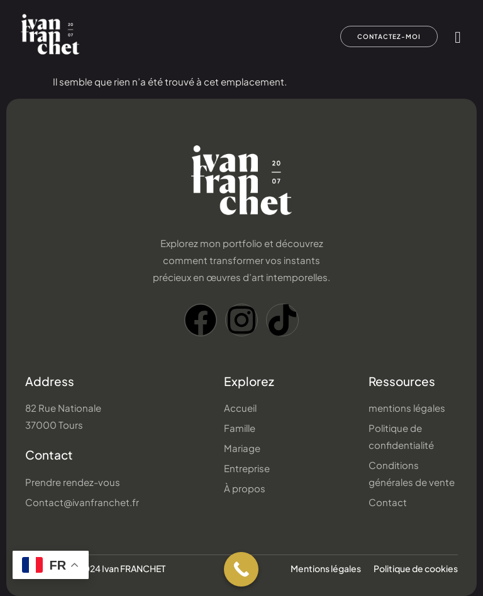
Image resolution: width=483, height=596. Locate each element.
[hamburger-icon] (458, 37)
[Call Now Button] (241, 569)
